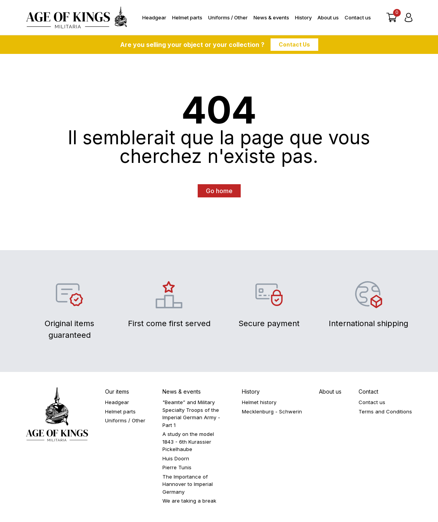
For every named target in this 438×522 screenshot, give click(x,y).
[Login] (408, 17)
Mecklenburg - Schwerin (272, 411)
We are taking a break (189, 501)
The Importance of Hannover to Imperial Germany (187, 484)
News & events (271, 17)
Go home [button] (219, 191)
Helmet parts (187, 17)
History (303, 17)
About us (328, 17)
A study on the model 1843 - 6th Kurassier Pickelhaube (188, 441)
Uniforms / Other (228, 17)
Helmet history (259, 402)
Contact (368, 391)
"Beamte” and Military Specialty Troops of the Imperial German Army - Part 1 (191, 413)
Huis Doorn (175, 458)
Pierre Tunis (176, 467)
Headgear (154, 17)
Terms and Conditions (385, 411)
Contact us (358, 17)
